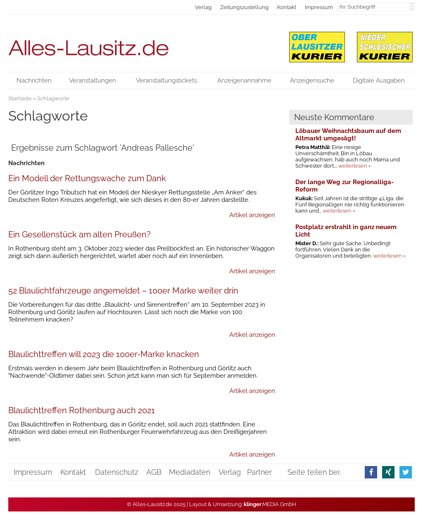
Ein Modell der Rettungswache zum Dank (87, 178)
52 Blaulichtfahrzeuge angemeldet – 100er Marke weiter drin (123, 291)
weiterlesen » (354, 166)
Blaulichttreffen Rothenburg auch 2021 (81, 410)
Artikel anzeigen (252, 215)
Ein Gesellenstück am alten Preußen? (79, 234)
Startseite (20, 98)
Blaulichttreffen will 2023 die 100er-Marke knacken (103, 354)
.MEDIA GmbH (270, 504)
